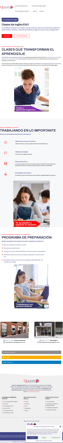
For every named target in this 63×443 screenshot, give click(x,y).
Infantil (26, 401)
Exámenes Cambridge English (40, 6)
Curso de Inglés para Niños (22, 6)
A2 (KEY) (5, 403)
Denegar (44, 437)
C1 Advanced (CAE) (8, 410)
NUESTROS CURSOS (21, 36)
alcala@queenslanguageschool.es (15, 342)
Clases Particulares (51, 409)
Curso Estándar (50, 401)
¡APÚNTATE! (7, 36)
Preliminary (9, 362)
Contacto (41, 11)
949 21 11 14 (45, 340)
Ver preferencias (56, 437)
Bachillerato (28, 408)
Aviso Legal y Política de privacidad (17, 435)
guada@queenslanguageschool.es (49, 342)
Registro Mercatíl (22, 436)
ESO (26, 406)
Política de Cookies (39, 440)
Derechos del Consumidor (12, 436)
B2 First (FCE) (6, 408)
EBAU (26, 410)
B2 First (7, 357)
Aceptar (32, 437)
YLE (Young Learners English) (10, 401)
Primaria (27, 403)
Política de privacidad (48, 440)
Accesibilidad (3, 436)
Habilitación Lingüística (52, 407)
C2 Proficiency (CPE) (8, 412)
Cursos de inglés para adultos (23, 11)
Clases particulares (10, 352)
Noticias (35, 11)
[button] (60, 426)
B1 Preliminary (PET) (8, 406)
